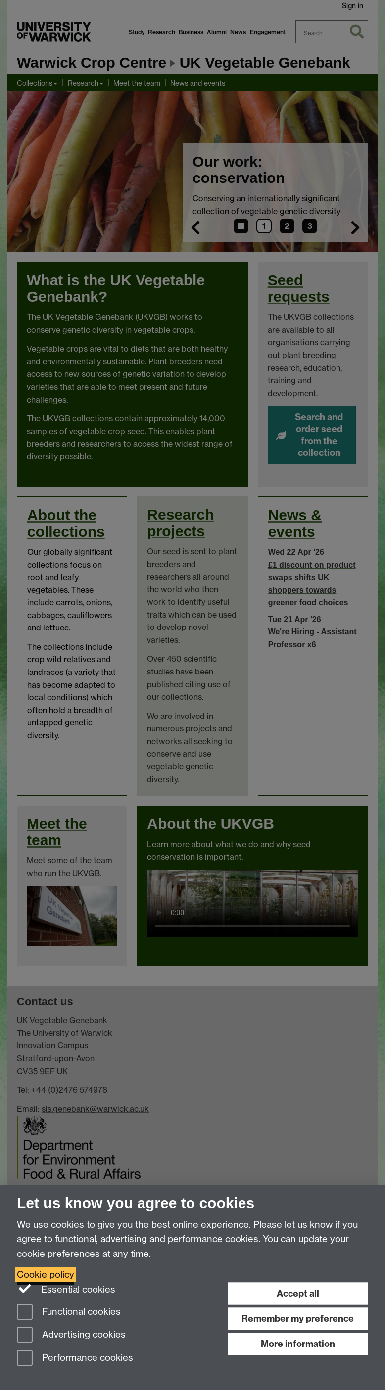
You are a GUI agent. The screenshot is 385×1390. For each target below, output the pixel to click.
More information (298, 1343)
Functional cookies (69, 1312)
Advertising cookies (71, 1335)
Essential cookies (66, 1288)
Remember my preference (297, 1318)
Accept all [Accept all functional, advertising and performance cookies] (298, 1293)
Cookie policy (45, 1274)
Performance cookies (75, 1358)
